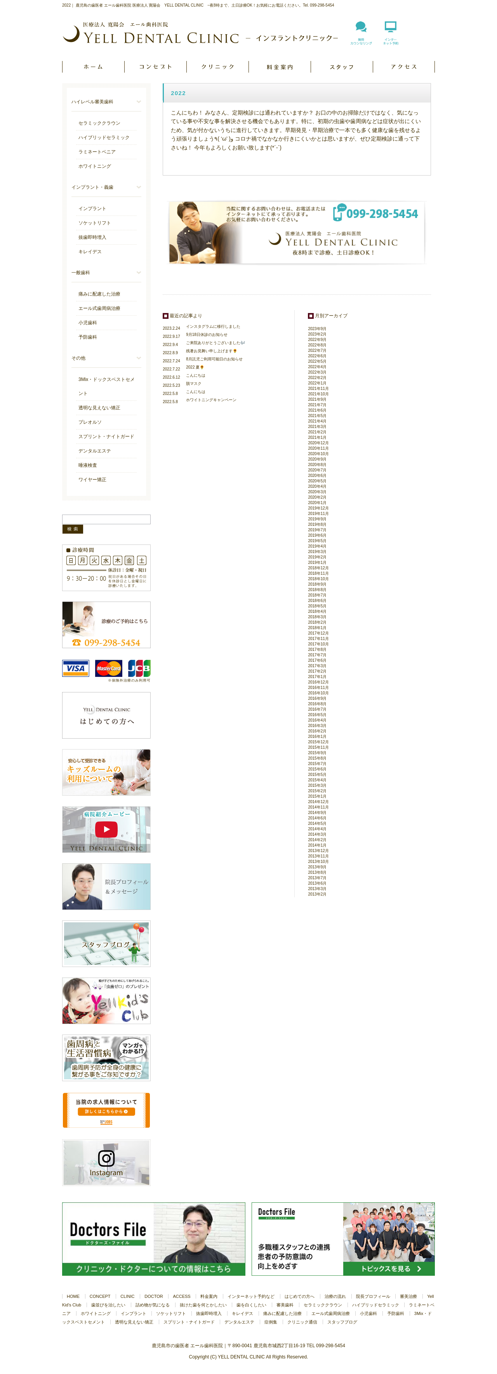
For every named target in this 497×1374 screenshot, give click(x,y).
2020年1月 (317, 503)
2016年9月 (317, 698)
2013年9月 (317, 867)
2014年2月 (317, 840)
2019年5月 (317, 541)
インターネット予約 (390, 37)
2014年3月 (317, 834)
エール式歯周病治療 (99, 308)
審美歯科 (285, 1305)
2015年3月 (317, 785)
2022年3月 (317, 372)
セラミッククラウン (99, 123)
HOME (93, 67)
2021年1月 (317, 437)
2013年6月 (317, 883)
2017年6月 (317, 660)
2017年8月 (317, 649)
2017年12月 (318, 633)
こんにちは (195, 375)
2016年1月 (317, 736)
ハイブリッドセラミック (104, 137)
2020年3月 (317, 492)
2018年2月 (317, 622)
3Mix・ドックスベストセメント (106, 386)
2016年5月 (317, 715)
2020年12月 (318, 443)
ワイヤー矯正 (92, 479)
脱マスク (194, 383)
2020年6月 (317, 475)
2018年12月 (318, 568)
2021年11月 (318, 388)
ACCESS (404, 67)
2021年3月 (317, 426)
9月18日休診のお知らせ (207, 334)
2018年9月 (317, 584)
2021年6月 (317, 410)
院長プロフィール (373, 1296)
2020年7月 (317, 470)
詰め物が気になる (153, 1305)
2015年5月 (317, 774)
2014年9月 (317, 812)
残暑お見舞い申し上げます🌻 (211, 351)
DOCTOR (342, 67)
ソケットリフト (94, 223)
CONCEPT (155, 67)
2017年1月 (317, 677)
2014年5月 (317, 823)
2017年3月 (317, 666)
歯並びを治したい (108, 1305)
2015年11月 (318, 747)
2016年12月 (318, 682)
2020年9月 (317, 459)
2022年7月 (317, 350)
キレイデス (90, 251)
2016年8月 (317, 704)
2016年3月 (317, 726)
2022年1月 (317, 383)
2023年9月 (317, 329)
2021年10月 (318, 394)
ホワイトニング (94, 166)
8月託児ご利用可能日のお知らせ (214, 359)
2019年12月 (318, 508)
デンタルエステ (94, 451)
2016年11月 (318, 687)
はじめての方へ (300, 1296)
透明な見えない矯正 (99, 407)
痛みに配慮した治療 (99, 294)
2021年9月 (317, 399)
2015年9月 (317, 753)
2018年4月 (317, 611)
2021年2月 (317, 432)
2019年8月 (317, 524)
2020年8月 (317, 465)
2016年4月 (317, 720)
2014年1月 (317, 845)
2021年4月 (317, 421)
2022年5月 (317, 361)
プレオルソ (90, 422)
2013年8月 (317, 872)
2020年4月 (317, 486)
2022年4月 (317, 367)
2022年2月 (317, 378)
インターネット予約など (251, 1296)
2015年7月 (317, 764)
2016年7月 (317, 709)
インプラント (92, 208)
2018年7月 (317, 595)
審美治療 (408, 1296)
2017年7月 (317, 655)
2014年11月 (318, 807)
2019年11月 (318, 513)
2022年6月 (317, 356)
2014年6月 (317, 818)
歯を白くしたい (251, 1305)
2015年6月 (317, 769)
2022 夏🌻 (195, 367)
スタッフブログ (342, 1322)
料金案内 (208, 1296)
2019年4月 (317, 546)
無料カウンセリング (361, 37)
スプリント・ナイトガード (106, 436)
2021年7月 (317, 405)
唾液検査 (87, 465)
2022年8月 (317, 345)
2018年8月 (317, 590)
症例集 (270, 1322)
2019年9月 (317, 519)
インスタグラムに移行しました (213, 326)
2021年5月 (317, 416)
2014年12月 (318, 802)
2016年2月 (317, 731)
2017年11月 (318, 639)
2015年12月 (318, 742)
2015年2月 (317, 791)
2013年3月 (317, 889)
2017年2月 (317, 671)
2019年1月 (317, 562)
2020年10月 (318, 454)
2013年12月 (318, 851)
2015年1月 (317, 796)
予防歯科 (87, 337)
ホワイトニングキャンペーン (211, 400)
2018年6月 (317, 600)
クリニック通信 (302, 1322)
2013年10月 (318, 861)
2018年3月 (317, 617)
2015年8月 (317, 758)
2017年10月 (318, 644)
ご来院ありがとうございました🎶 (215, 343)
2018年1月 (317, 628)
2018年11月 (318, 573)
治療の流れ (335, 1296)
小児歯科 (87, 322)
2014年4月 (317, 829)
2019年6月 (317, 535)
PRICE (279, 67)
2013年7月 (317, 878)
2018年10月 (318, 579)
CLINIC (217, 67)
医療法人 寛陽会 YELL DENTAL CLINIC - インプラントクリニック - (200, 32)
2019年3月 (317, 552)
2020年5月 (317, 481)
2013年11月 (318, 856)
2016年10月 (318, 693)
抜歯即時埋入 (92, 237)
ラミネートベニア (97, 152)
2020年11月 (318, 448)
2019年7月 (317, 530)
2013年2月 (317, 894)
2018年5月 (317, 606)
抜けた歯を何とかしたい (203, 1305)
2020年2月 (317, 497)
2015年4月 (317, 780)
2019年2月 (317, 557)
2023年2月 (317, 334)
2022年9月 (317, 339)
